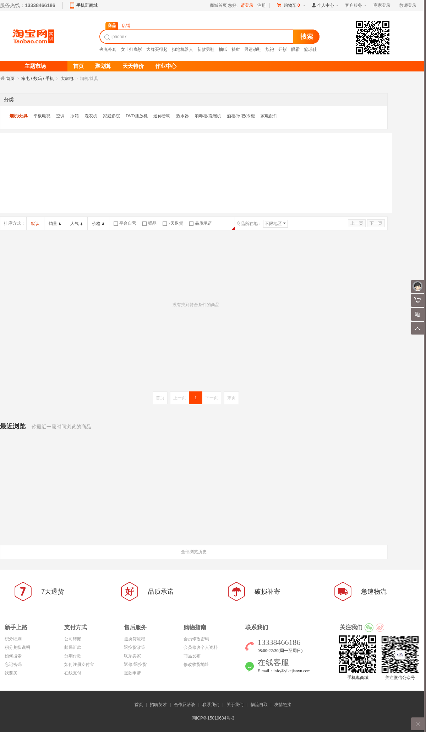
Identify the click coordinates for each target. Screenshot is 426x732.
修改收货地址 (196, 664)
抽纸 (223, 49)
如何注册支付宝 (79, 664)
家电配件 (269, 115)
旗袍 (270, 49)
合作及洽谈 (184, 704)
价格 (98, 223)
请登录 (247, 5)
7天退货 (173, 223)
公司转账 (72, 638)
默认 (35, 223)
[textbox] (197, 36)
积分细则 (13, 638)
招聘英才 (158, 704)
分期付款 (72, 655)
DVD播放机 (136, 115)
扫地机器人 (182, 49)
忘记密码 (13, 664)
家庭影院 (111, 115)
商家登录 (381, 5)
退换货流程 (134, 638)
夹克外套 (107, 49)
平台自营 (125, 223)
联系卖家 (132, 655)
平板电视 (41, 115)
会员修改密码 (196, 638)
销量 (55, 223)
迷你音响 (161, 115)
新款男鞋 (205, 49)
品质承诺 (200, 223)
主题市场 (35, 66)
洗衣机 (90, 115)
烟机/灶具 (19, 115)
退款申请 (132, 672)
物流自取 (259, 704)
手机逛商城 (87, 5)
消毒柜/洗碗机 (208, 115)
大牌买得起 (157, 49)
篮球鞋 (310, 49)
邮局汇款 (72, 647)
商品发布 (192, 655)
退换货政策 (134, 647)
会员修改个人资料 (201, 647)
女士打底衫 (131, 49)
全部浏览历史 (194, 551)
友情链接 (282, 704)
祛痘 (235, 49)
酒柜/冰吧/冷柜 (241, 115)
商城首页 (218, 5)
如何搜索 (13, 655)
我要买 (11, 672)
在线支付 (72, 672)
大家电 (67, 78)
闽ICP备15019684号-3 (213, 718)
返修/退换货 (135, 664)
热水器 (182, 115)
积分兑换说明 (17, 647)
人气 (76, 223)
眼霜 (295, 49)
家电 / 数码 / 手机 (37, 78)
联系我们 (210, 704)
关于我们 (235, 704)
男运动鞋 (252, 49)
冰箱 (74, 115)
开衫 (282, 49)
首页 (10, 78)
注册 (261, 5)
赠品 (149, 223)
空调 (60, 115)
